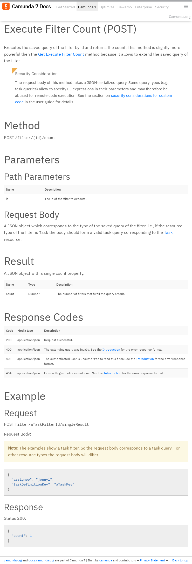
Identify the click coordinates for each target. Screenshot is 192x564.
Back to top (180, 560)
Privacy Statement (152, 560)
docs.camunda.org (41, 560)
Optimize (106, 7)
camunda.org (13, 560)
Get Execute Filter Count (61, 54)
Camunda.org (179, 16)
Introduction (111, 349)
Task (168, 232)
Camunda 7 (87, 7)
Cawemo (125, 7)
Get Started (65, 7)
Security (162, 7)
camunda (105, 560)
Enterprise (143, 7)
